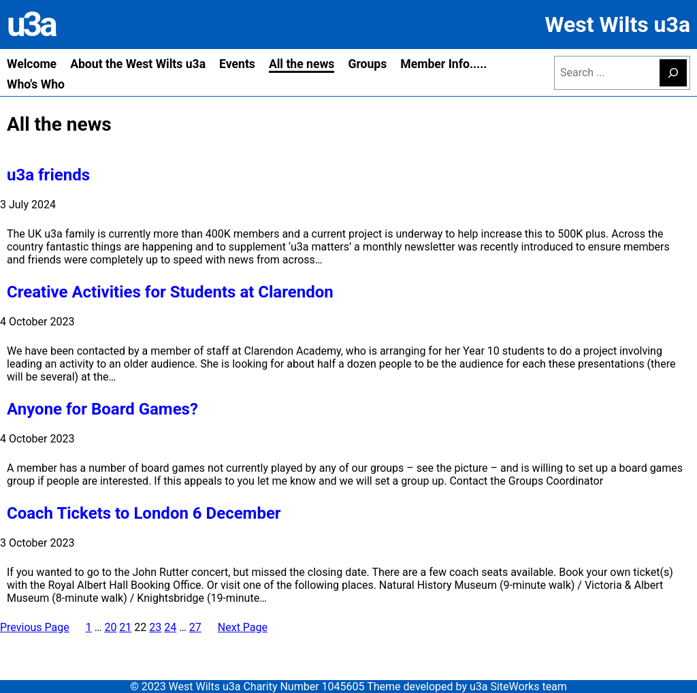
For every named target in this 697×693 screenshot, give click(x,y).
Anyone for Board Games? (102, 409)
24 (170, 627)
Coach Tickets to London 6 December (144, 513)
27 (195, 627)
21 (125, 627)
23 (155, 627)
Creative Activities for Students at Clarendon (170, 292)
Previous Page (34, 627)
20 (110, 627)
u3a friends (48, 174)
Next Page (243, 627)
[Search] (673, 72)
